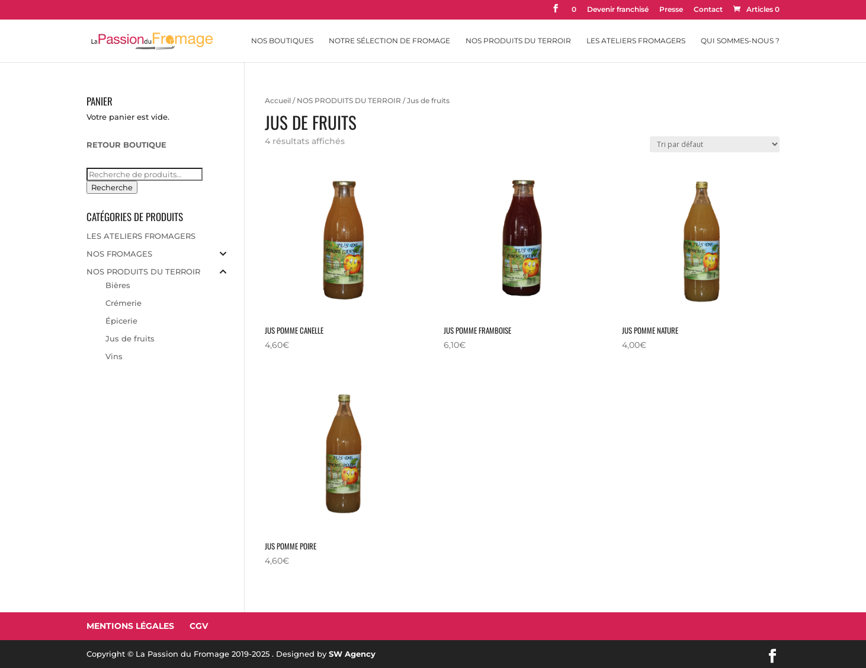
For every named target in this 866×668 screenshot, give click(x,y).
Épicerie (121, 320)
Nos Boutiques (282, 41)
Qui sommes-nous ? (740, 41)
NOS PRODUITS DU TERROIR (349, 100)
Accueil (278, 100)
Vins (114, 356)
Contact (708, 10)
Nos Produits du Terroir (518, 41)
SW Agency (352, 654)
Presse (671, 10)
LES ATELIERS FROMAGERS (140, 236)
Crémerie (123, 303)
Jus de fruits (130, 338)
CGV (199, 626)
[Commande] (715, 144)
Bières (117, 285)
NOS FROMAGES (119, 253)
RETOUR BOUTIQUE (126, 144)
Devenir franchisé (618, 10)
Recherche (112, 187)
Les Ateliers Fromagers (635, 41)
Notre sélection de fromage (389, 41)
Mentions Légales (130, 626)
